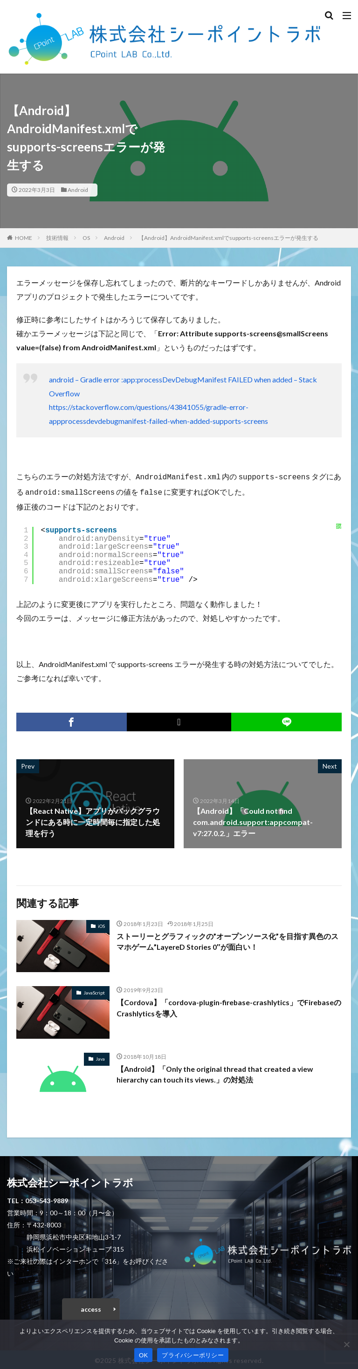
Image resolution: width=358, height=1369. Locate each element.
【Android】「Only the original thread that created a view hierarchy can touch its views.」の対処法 (217, 1073)
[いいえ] (346, 1344)
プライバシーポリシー (193, 1355)
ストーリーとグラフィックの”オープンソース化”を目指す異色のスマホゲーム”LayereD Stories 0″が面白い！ (227, 940)
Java (100, 1057)
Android (78, 189)
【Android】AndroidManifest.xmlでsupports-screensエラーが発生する (228, 237)
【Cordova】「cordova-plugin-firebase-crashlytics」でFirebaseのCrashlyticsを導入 (228, 1006)
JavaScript (94, 991)
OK (143, 1355)
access (91, 1307)
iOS (101, 924)
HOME (23, 237)
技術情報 (57, 237)
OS (86, 237)
